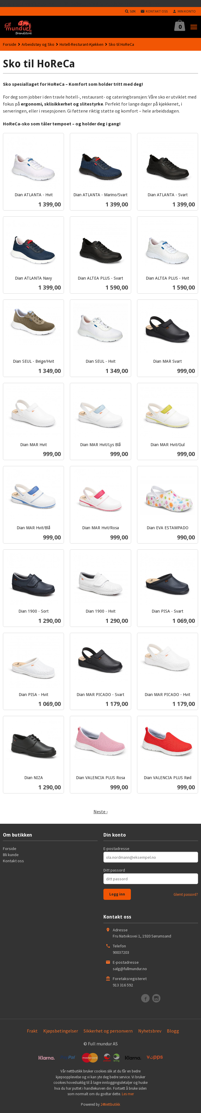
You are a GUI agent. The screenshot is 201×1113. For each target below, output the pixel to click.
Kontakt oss (13, 860)
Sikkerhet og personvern (108, 1031)
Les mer (128, 1093)
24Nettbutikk (110, 1104)
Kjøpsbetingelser (60, 1031)
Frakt (32, 1031)
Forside (9, 44)
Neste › (100, 811)
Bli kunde (11, 854)
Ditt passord (114, 870)
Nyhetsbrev (149, 1031)
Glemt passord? (186, 894)
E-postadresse (116, 848)
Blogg (173, 1031)
